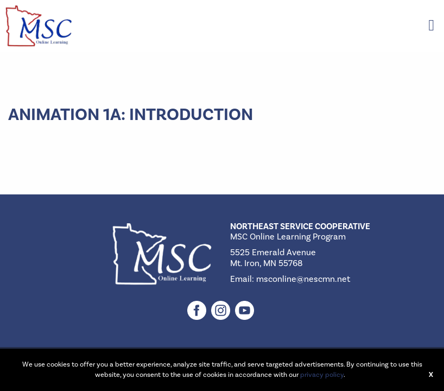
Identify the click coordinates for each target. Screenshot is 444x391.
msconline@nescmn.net (303, 279)
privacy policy (322, 374)
